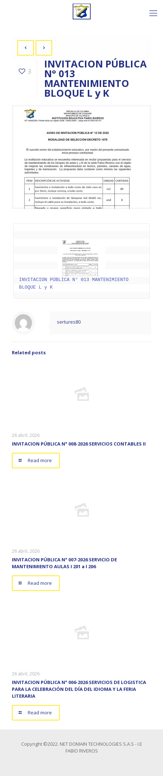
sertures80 (69, 322)
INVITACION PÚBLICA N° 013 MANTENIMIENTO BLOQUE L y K (75, 264)
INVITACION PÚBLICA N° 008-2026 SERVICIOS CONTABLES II (79, 443)
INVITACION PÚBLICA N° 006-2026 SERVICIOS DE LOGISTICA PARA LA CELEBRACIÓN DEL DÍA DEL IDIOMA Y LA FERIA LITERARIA (79, 689)
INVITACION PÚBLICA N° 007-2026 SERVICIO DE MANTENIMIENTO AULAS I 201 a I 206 (64, 563)
